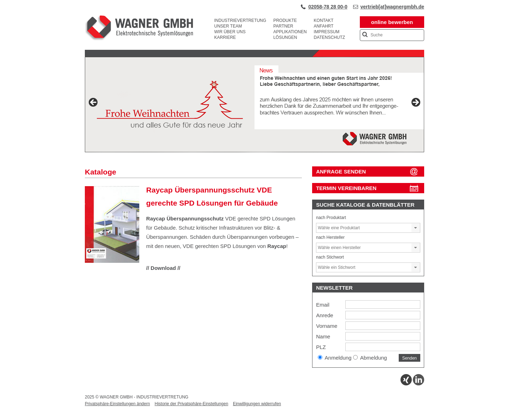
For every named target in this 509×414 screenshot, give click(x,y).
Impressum (327, 31)
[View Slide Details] (254, 104)
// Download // (163, 268)
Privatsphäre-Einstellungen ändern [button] (117, 403)
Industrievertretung (240, 20)
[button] (415, 228)
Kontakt (324, 20)
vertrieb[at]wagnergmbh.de (392, 7)
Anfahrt (324, 26)
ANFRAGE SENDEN (341, 171)
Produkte (285, 20)
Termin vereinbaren (346, 188)
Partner (283, 26)
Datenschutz (329, 37)
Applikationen (289, 31)
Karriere (225, 37)
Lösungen (285, 37)
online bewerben (392, 22)
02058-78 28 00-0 (327, 7)
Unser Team (228, 26)
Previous (93, 102)
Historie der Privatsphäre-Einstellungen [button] (191, 403)
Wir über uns (230, 31)
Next (415, 102)
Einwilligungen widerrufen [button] (257, 403)
